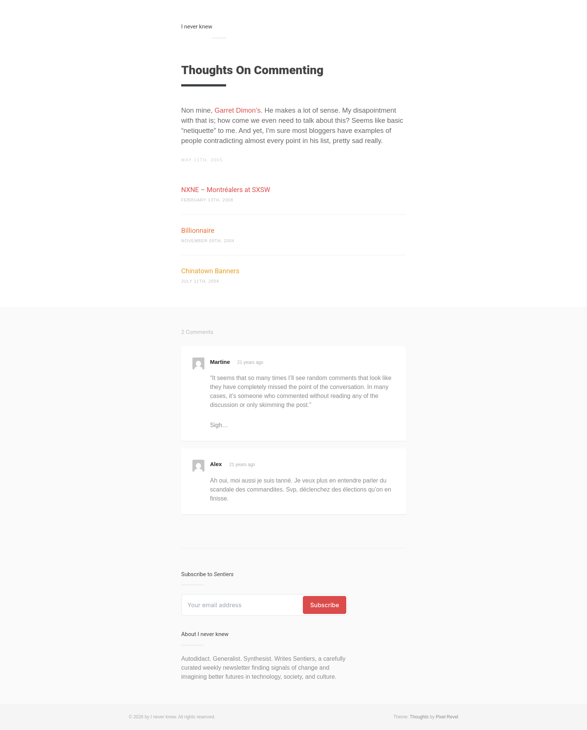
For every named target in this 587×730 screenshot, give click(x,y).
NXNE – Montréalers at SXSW (225, 190)
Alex (216, 464)
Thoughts (419, 717)
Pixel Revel (447, 717)
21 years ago (250, 362)
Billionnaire (198, 230)
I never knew (196, 26)
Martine (220, 362)
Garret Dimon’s (238, 110)
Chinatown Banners (210, 271)
